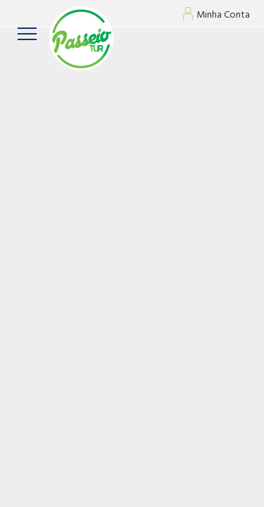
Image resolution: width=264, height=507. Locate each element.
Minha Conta (223, 15)
